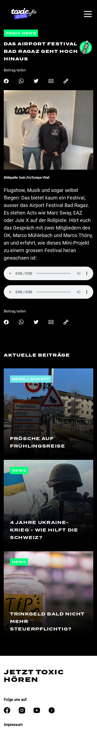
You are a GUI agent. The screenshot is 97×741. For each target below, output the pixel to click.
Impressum (13, 724)
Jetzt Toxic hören (34, 675)
